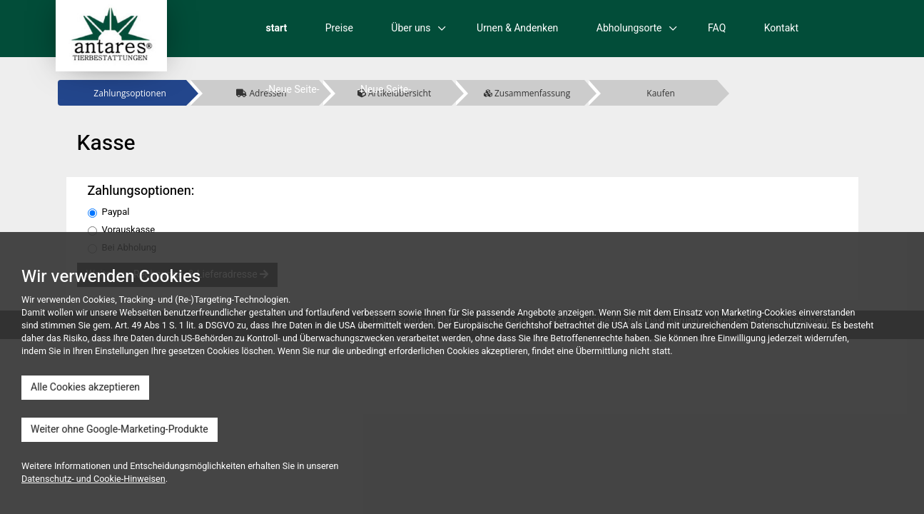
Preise (339, 28)
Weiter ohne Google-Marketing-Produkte (119, 429)
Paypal (109, 212)
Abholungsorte (629, 28)
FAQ (717, 28)
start (277, 28)
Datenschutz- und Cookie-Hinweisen (93, 479)
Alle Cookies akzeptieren (85, 387)
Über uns (410, 28)
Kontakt (781, 28)
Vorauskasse (122, 229)
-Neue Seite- (293, 89)
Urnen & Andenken (517, 28)
